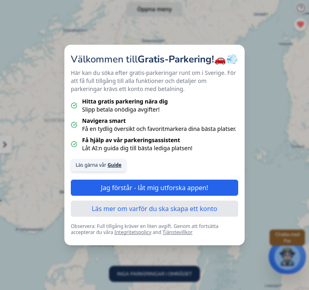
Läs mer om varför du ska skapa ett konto (154, 208)
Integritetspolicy (132, 232)
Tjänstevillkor (178, 232)
